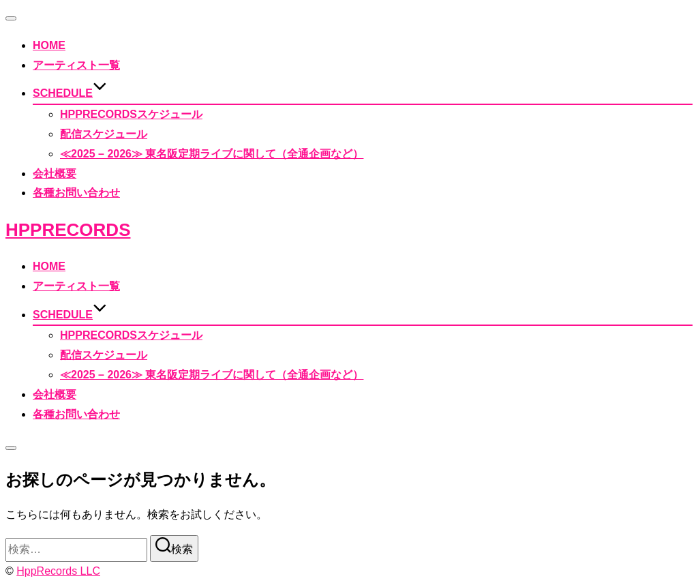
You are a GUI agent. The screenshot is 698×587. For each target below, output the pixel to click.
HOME (49, 45)
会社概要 (54, 173)
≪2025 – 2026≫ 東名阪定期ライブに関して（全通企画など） (211, 154)
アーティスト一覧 (76, 65)
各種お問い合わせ (76, 192)
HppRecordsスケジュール (131, 114)
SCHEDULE (70, 93)
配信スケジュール (103, 134)
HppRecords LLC (58, 571)
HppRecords (67, 230)
